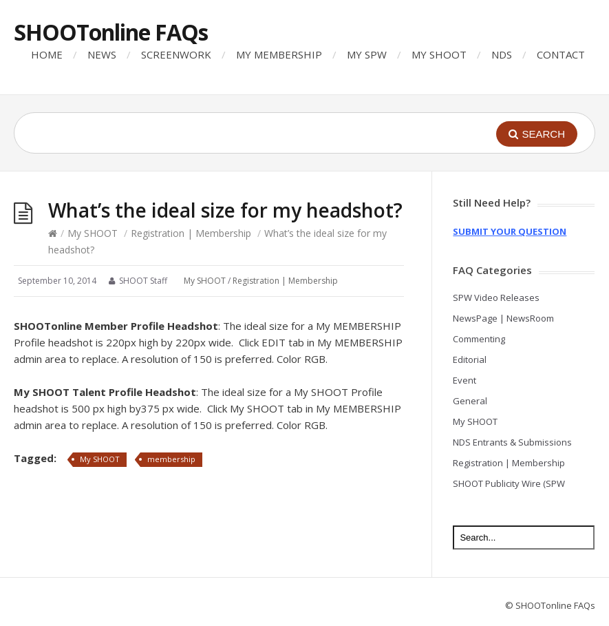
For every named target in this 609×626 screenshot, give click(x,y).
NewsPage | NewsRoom (503, 318)
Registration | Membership (191, 233)
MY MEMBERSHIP (279, 54)
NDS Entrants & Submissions (512, 442)
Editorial (470, 359)
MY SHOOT (439, 54)
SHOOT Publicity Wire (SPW (509, 483)
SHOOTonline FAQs (111, 32)
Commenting (479, 339)
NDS (501, 54)
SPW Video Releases (496, 297)
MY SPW (367, 54)
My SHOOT (92, 233)
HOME (47, 54)
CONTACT (561, 54)
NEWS (101, 54)
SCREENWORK (176, 54)
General (470, 401)
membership (171, 459)
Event (464, 380)
